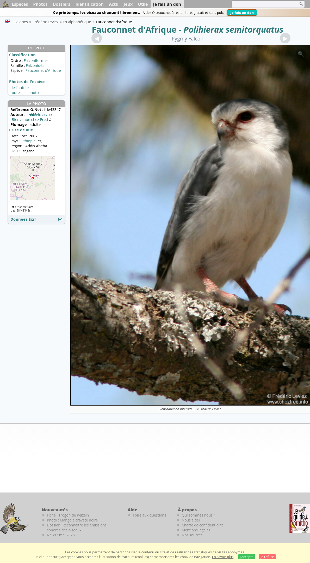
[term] (261, 4)
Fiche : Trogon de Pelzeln (68, 515)
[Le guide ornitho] (299, 518)
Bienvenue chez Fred (32, 119)
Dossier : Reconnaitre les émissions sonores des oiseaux (77, 527)
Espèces (20, 4)
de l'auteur (19, 87)
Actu (114, 4)
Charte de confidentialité (203, 525)
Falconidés (35, 65)
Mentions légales (196, 529)
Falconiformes (36, 60)
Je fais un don (242, 12)
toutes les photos (25, 92)
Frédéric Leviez (210, 409)
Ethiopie (28, 140)
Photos (40, 4)
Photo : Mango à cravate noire (72, 520)
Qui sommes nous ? (198, 515)
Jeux (128, 4)
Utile (143, 4)
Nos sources (192, 534)
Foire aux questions (149, 515)
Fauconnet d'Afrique (134, 29)
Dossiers (61, 4)
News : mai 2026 (61, 534)
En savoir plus (222, 556)
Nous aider (191, 520)
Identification (90, 4)
